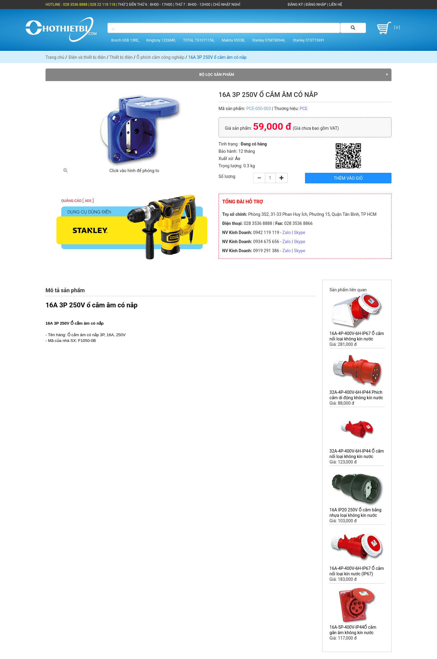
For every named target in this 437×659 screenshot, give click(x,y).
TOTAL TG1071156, (199, 40)
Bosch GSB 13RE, (125, 40)
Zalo (287, 232)
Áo (237, 158)
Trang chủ (55, 57)
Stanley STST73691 (308, 40)
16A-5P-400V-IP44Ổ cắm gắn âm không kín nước (353, 630)
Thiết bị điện (121, 57)
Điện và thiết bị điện (87, 57)
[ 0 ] (387, 28)
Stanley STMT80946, (269, 40)
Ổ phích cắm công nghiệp (161, 57)
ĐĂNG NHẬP (316, 4)
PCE (304, 108)
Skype (299, 232)
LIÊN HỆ (335, 4)
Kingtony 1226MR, (161, 40)
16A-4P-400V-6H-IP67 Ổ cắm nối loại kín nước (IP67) (357, 571)
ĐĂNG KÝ (295, 4)
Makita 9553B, (233, 40)
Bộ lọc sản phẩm (216, 74)
